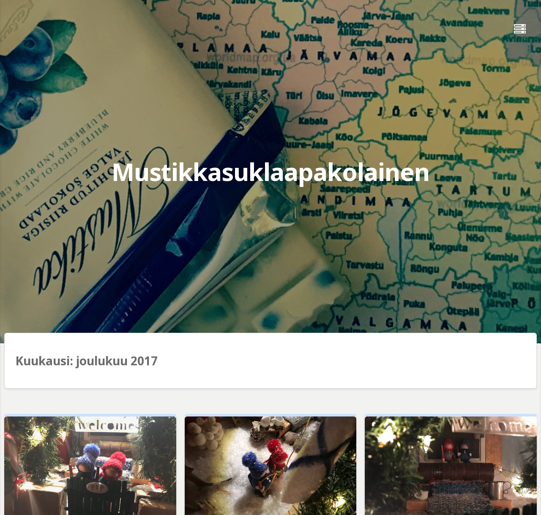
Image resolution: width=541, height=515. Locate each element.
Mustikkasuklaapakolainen (270, 171)
